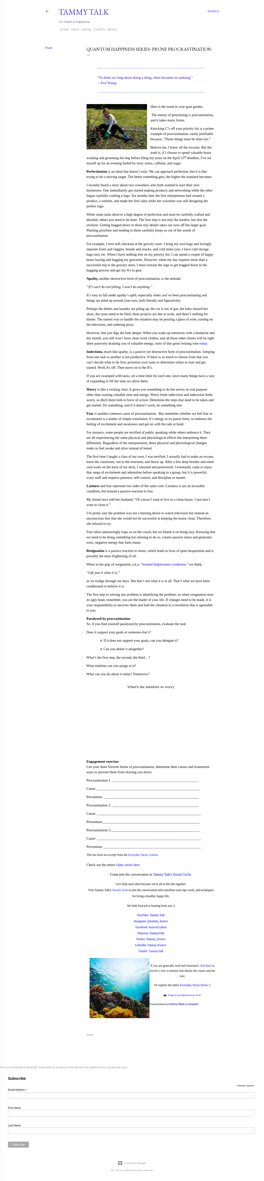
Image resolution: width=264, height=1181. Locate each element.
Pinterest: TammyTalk (151, 933)
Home (63, 29)
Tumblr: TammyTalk (150, 951)
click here (205, 965)
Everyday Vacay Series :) (195, 985)
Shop (74, 29)
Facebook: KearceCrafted (150, 927)
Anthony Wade (177, 1004)
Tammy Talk (84, 12)
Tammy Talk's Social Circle (172, 874)
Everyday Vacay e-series (143, 854)
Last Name (14, 1125)
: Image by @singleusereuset (180, 995)
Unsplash (193, 1004)
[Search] (213, 11)
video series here (127, 865)
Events (98, 29)
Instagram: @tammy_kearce (151, 921)
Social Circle (120, 890)
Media (110, 29)
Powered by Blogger (132, 1163)
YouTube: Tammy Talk (151, 915)
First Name (14, 1107)
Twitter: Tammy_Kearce (151, 939)
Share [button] (49, 48)
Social (85, 29)
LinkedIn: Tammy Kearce (150, 945)
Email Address (17, 1090)
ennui (203, 343)
